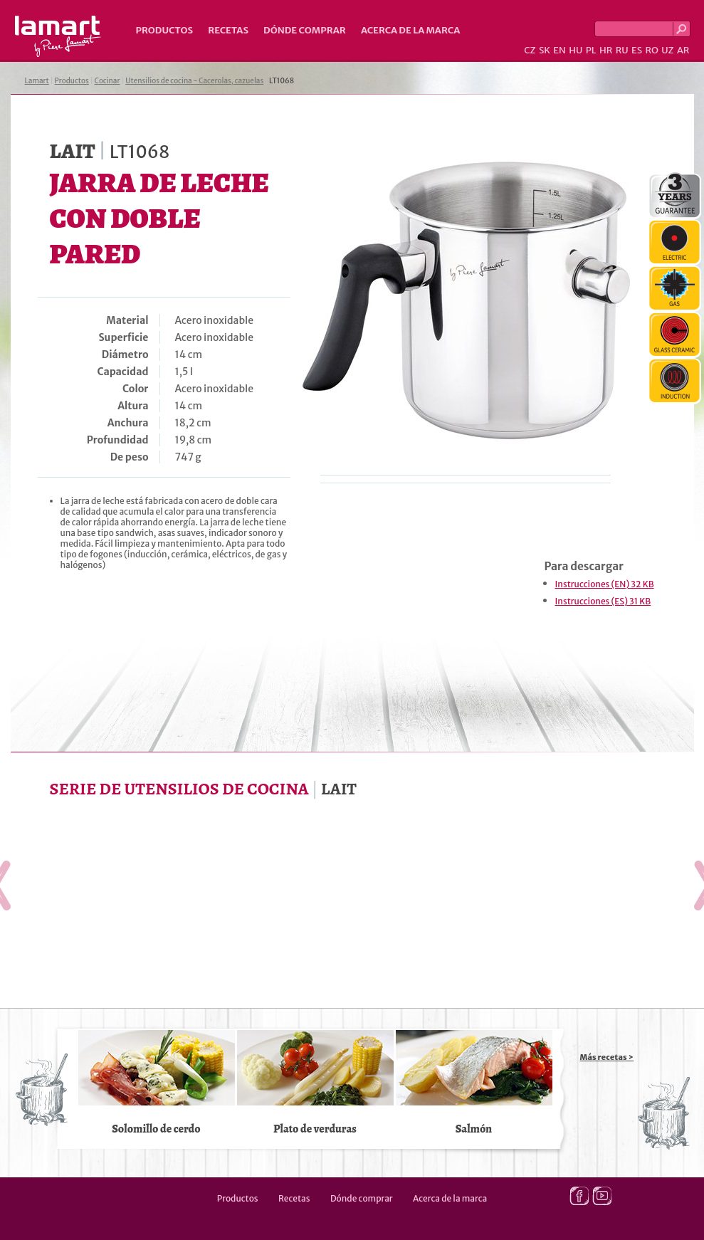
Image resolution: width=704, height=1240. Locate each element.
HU (575, 50)
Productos (165, 30)
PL (591, 50)
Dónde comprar (304, 30)
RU (622, 50)
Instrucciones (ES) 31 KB (603, 601)
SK (544, 50)
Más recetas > (607, 1057)
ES (636, 50)
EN (559, 50)
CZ (529, 50)
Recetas (228, 30)
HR (605, 50)
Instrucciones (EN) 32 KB (604, 584)
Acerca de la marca (410, 30)
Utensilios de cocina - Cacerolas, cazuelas (194, 80)
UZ (667, 50)
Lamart (58, 36)
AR (683, 50)
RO (651, 50)
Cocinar (107, 80)
